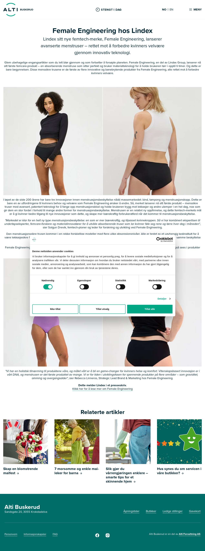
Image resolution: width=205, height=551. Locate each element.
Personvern (11, 534)
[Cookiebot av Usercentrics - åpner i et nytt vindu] (159, 239)
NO (164, 9)
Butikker (151, 511)
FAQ (55, 534)
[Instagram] (108, 536)
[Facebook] (97, 536)
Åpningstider (131, 511)
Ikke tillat (55, 309)
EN (171, 9)
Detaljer (162, 298)
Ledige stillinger (173, 511)
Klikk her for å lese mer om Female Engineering (102, 389)
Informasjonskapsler (35, 534)
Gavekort (194, 511)
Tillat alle (150, 309)
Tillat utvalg (102, 309)
